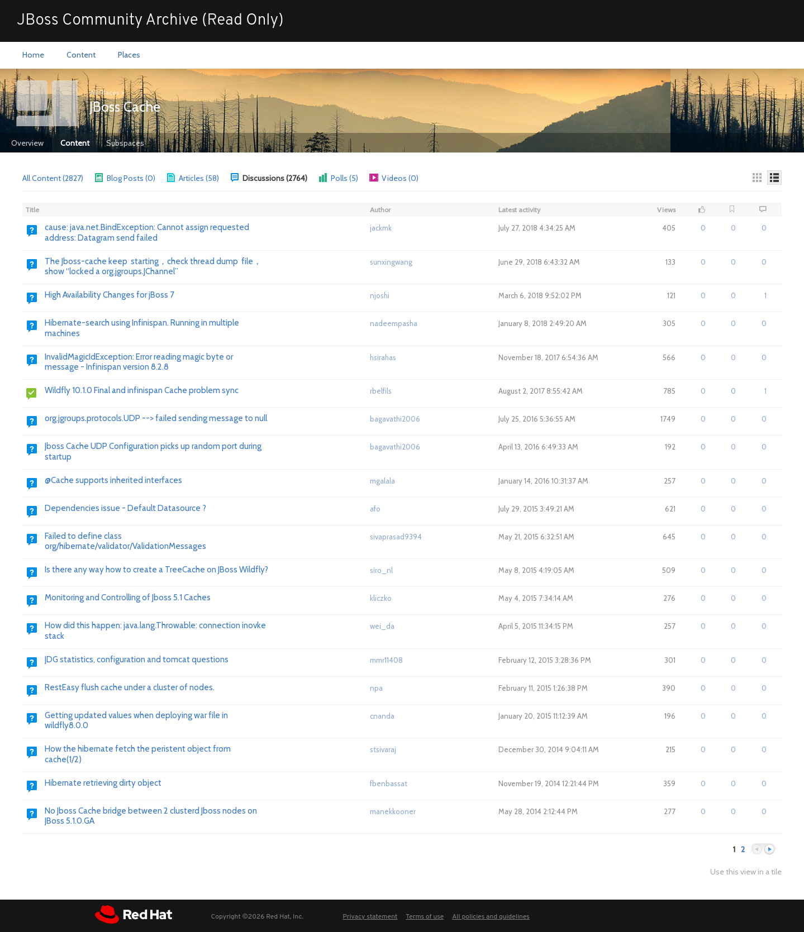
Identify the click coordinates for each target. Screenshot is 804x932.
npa (376, 688)
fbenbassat (388, 783)
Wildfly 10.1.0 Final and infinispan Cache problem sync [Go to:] (142, 390)
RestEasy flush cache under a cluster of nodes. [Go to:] (130, 687)
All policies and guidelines (491, 916)
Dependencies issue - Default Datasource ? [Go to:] (125, 508)
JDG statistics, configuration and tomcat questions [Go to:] (137, 659)
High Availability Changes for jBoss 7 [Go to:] (109, 295)
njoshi (379, 295)
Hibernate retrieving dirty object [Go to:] (103, 783)
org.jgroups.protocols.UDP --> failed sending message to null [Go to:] (156, 418)
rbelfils (381, 390)
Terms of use (425, 916)
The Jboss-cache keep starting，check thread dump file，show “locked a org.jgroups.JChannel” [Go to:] (153, 266)
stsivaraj (383, 749)
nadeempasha (393, 323)
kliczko (381, 598)
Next (769, 849)
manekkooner (393, 811)
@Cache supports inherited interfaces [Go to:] (113, 480)
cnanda (382, 715)
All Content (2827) (52, 178)
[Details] (774, 177)
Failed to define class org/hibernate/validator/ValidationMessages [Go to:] (125, 541)
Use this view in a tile (746, 872)
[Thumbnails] (757, 177)
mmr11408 (386, 660)
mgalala (382, 480)
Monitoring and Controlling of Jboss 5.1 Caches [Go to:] (128, 597)
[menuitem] (33, 55)
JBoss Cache (124, 106)
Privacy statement (369, 916)
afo (375, 508)
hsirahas (383, 357)
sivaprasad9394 (396, 536)
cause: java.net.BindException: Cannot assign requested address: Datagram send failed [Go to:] (147, 232)
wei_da (382, 626)
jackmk (381, 227)
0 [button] (703, 227)
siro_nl (381, 570)
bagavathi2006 (395, 418)
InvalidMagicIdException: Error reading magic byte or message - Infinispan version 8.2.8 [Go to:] (139, 362)
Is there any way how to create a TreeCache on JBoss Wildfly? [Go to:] (156, 570)
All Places (104, 92)
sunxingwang (391, 261)
